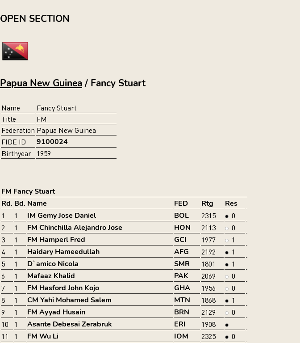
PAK (181, 276)
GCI (180, 240)
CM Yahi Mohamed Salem (69, 300)
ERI (180, 324)
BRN (181, 312)
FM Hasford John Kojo (63, 288)
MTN (182, 300)
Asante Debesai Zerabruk (69, 324)
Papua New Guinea (41, 83)
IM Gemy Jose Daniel (61, 215)
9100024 (52, 142)
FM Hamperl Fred (56, 240)
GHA (182, 288)
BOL (181, 215)
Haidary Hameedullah (63, 252)
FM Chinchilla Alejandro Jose (74, 228)
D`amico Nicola (53, 264)
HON (182, 228)
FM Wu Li (42, 336)
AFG (181, 252)
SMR (182, 264)
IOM (181, 336)
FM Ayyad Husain (56, 312)
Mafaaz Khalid (51, 276)
